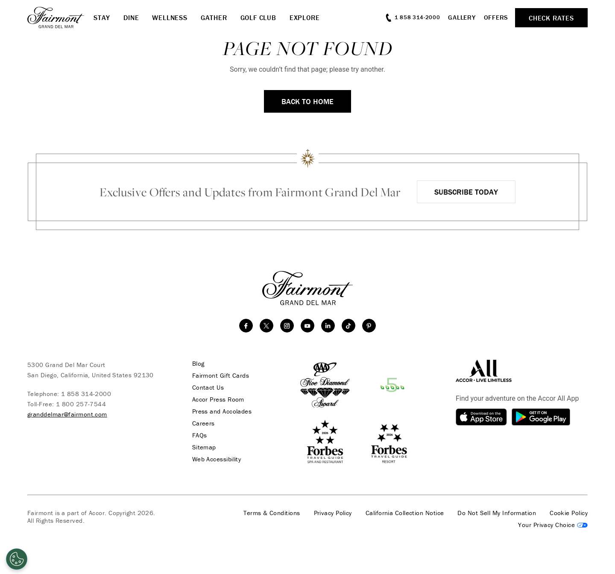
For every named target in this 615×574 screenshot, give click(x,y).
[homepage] (60, 17)
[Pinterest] (369, 325)
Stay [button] (102, 17)
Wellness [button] (169, 17)
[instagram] (287, 325)
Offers (496, 17)
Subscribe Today (466, 192)
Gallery (461, 17)
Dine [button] (131, 17)
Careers (203, 423)
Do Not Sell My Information (496, 513)
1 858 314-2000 (86, 394)
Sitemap (204, 447)
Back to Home (307, 101)
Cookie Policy (569, 513)
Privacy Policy (333, 513)
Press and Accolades (222, 411)
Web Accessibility (216, 459)
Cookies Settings (553, 525)
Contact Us (208, 387)
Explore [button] (305, 17)
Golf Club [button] (258, 17)
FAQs (199, 435)
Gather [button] (214, 17)
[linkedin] (328, 325)
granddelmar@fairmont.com (67, 414)
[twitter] (266, 325)
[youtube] (307, 325)
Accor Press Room (218, 399)
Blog (198, 363)
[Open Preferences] (16, 559)
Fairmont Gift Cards (220, 375)
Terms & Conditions (271, 513)
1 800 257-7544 (81, 404)
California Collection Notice (405, 513)
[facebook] (246, 325)
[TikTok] (348, 325)
